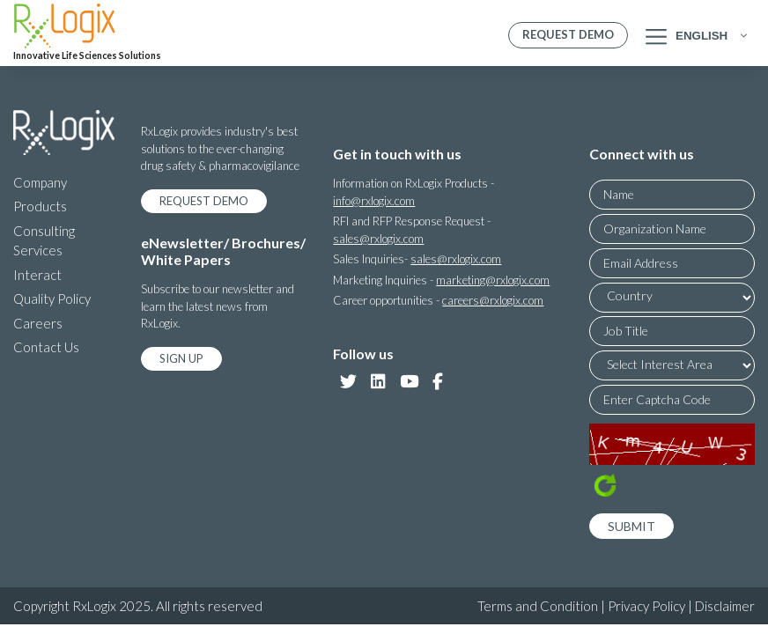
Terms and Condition (537, 606)
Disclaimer (725, 606)
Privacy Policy (646, 606)
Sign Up (181, 358)
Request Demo (568, 34)
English (701, 35)
